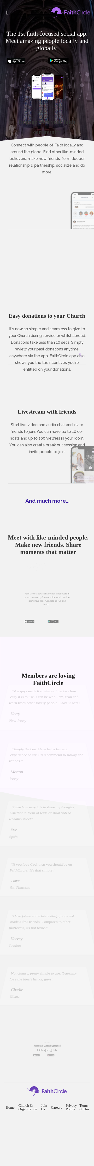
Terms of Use (88, 1139)
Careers (59, 1139)
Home (8, 1139)
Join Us (45, 1139)
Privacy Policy (75, 1139)
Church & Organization (28, 1139)
